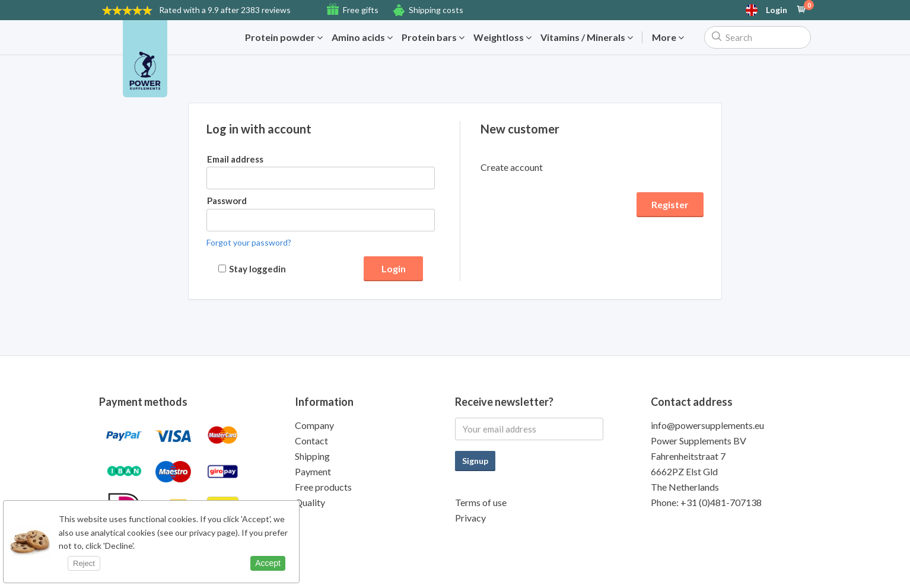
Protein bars (433, 37)
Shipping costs (436, 10)
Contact (311, 440)
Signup (475, 461)
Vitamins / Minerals (586, 37)
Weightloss (502, 37)
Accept (268, 563)
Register (670, 204)
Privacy (470, 517)
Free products (323, 486)
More (668, 37)
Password (227, 200)
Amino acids (362, 37)
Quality (310, 502)
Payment (313, 471)
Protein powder (284, 37)
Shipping (312, 456)
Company (314, 425)
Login (776, 10)
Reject (84, 563)
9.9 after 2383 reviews (225, 10)
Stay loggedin (257, 268)
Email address (235, 159)
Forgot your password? (248, 242)
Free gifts (360, 10)
